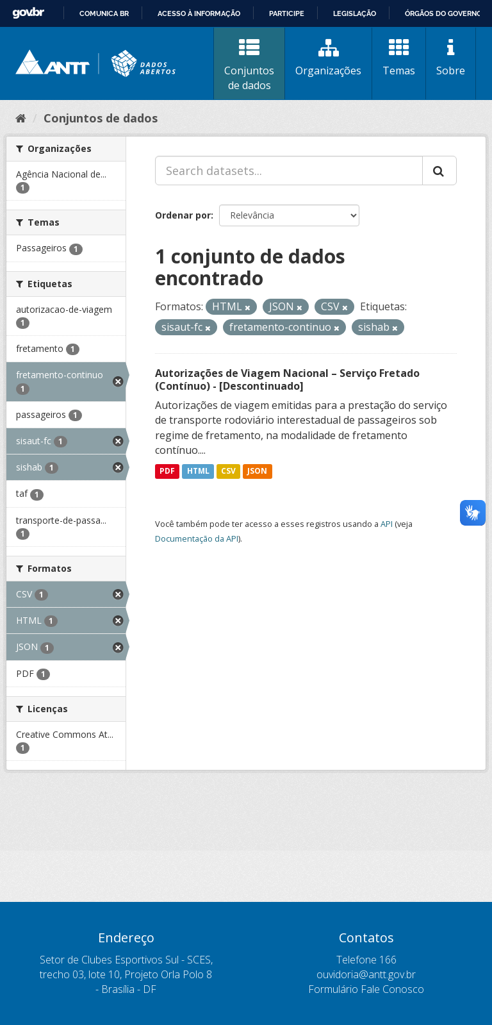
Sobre (450, 58)
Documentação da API (196, 538)
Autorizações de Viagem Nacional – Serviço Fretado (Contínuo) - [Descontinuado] (287, 380)
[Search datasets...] (289, 170)
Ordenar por (183, 215)
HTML (198, 470)
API (387, 523)
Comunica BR (104, 13)
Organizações (328, 58)
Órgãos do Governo (443, 13)
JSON (257, 470)
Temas (398, 58)
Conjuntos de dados (249, 65)
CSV (228, 470)
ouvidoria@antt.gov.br (366, 974)
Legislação (354, 13)
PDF (167, 470)
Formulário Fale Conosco (366, 989)
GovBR (28, 13)
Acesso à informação (199, 13)
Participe (286, 13)
